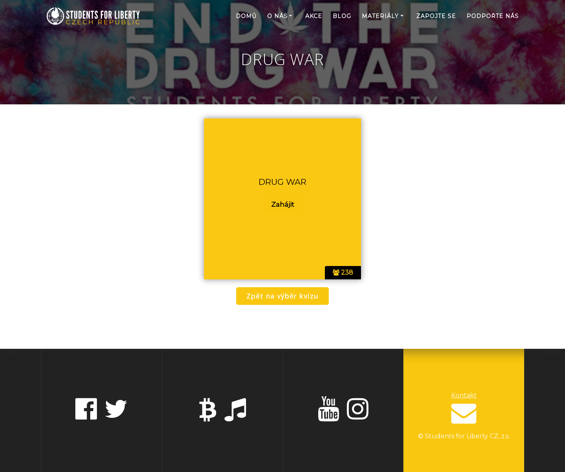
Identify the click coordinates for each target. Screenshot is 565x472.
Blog (342, 16)
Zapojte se (436, 16)
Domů (246, 16)
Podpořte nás (493, 16)
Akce (313, 16)
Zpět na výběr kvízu (282, 296)
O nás (277, 16)
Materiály (380, 16)
